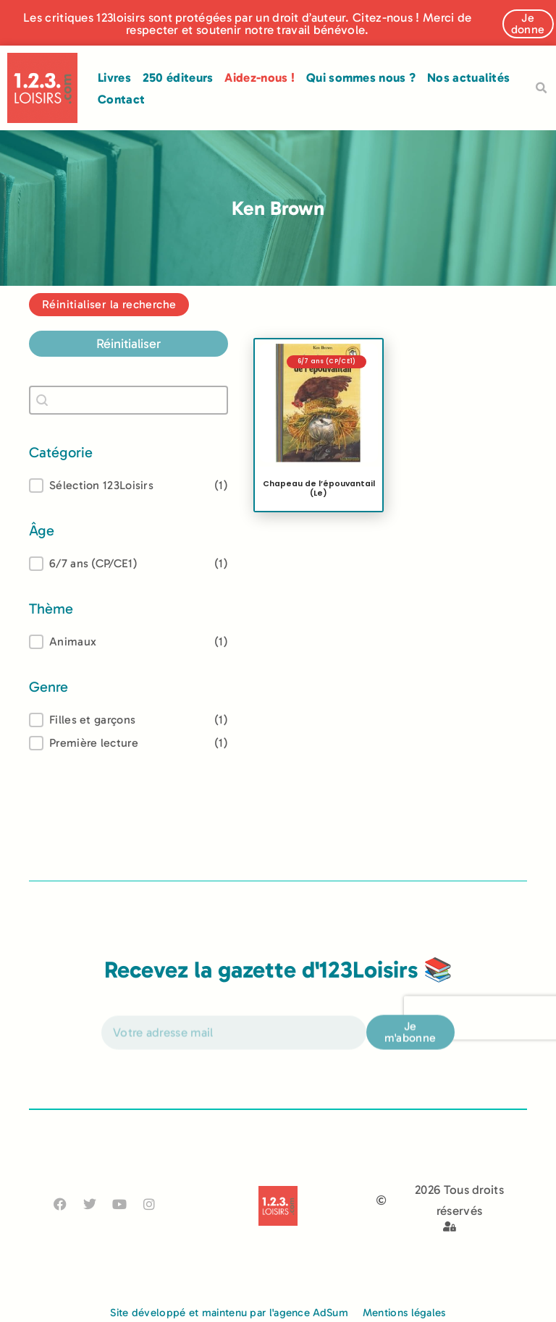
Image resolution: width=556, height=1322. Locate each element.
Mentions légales (404, 1312)
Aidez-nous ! (259, 77)
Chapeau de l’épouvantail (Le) (319, 488)
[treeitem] (128, 563)
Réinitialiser (128, 344)
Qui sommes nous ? (361, 77)
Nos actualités (468, 77)
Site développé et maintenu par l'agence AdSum (229, 1312)
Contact (121, 99)
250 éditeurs (178, 77)
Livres (114, 77)
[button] (541, 88)
